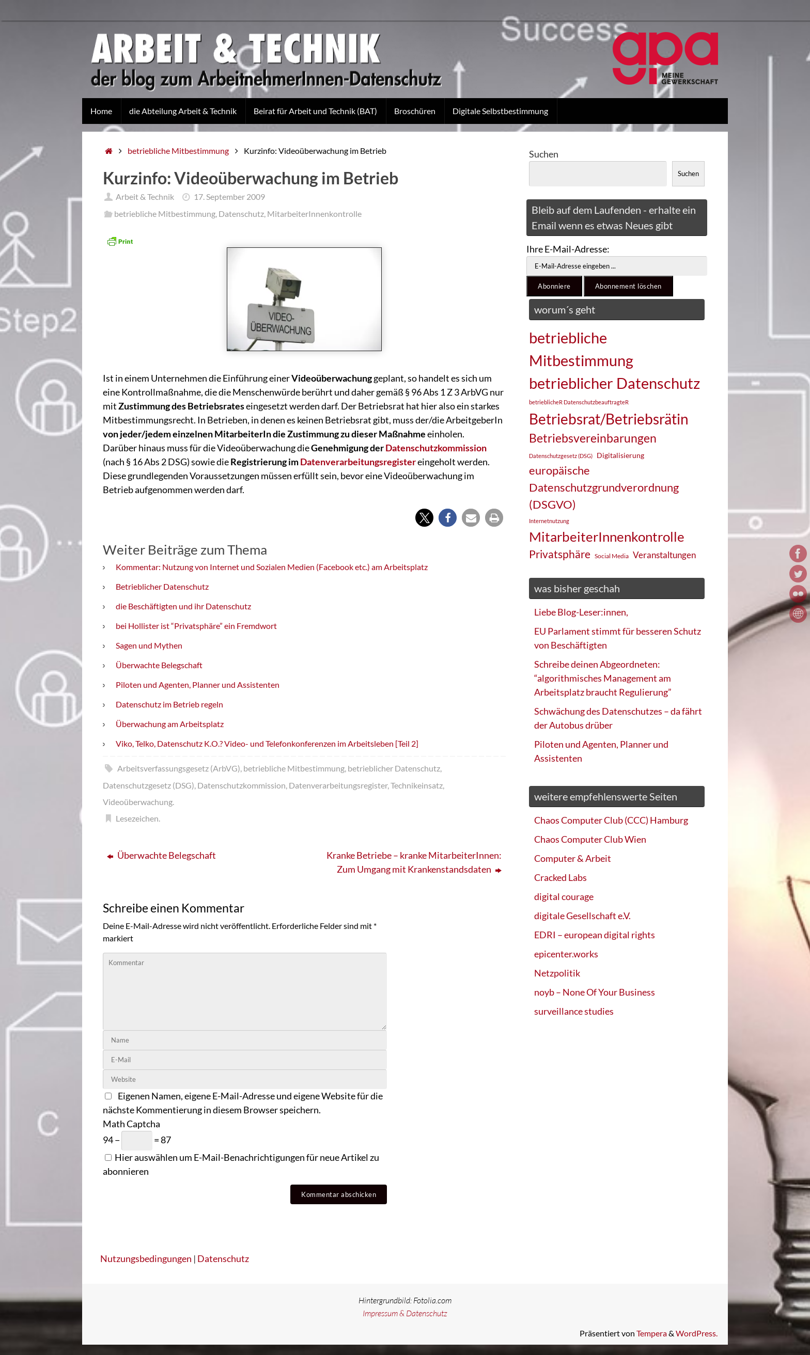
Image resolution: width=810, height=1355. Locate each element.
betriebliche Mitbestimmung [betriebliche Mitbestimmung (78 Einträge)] (581, 348)
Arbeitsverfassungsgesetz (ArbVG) (178, 768)
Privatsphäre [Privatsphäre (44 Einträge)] (559, 554)
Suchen (543, 154)
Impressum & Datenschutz (405, 1313)
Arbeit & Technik (145, 196)
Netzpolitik (557, 973)
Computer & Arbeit (572, 858)
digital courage (564, 896)
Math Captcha (131, 1123)
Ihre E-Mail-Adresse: (568, 249)
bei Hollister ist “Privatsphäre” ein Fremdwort (196, 626)
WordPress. (697, 1333)
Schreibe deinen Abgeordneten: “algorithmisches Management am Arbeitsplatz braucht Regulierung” (603, 678)
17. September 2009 (229, 196)
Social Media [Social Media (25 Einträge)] (612, 556)
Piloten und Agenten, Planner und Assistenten (197, 684)
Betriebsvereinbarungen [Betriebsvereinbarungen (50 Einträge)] (593, 438)
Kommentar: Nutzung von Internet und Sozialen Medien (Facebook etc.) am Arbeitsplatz (272, 567)
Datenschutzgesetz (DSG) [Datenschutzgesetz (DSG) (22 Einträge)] (561, 455)
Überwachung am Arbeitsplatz (170, 724)
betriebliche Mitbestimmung (178, 150)
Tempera (651, 1333)
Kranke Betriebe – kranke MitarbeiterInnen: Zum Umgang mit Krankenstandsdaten (414, 862)
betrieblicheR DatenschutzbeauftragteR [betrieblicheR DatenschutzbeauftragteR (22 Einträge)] (579, 402)
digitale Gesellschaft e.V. (582, 915)
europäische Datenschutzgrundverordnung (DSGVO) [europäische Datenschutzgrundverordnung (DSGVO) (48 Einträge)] (604, 487)
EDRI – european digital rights (594, 934)
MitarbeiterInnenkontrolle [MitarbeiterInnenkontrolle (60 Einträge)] (606, 536)
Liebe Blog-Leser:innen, (581, 612)
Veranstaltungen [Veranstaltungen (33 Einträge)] (664, 555)
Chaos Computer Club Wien (590, 839)
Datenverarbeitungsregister (358, 461)
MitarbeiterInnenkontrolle (314, 213)
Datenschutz (241, 213)
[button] (424, 518)
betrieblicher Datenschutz (394, 768)
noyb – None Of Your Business (594, 992)
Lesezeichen (137, 818)
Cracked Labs (560, 877)
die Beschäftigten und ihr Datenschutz (183, 606)
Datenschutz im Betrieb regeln (169, 704)
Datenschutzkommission (436, 447)
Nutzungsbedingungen (146, 1258)
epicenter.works (566, 953)
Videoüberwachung (138, 802)
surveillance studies (574, 1011)
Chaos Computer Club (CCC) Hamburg (611, 820)
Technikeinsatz (417, 785)
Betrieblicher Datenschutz (162, 586)
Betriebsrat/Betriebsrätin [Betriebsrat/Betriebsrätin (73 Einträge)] (609, 419)
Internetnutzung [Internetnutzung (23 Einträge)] (549, 520)
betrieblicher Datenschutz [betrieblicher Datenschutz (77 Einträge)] (614, 383)
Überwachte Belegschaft (159, 665)
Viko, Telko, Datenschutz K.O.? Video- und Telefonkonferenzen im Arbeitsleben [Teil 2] (267, 743)
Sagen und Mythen (149, 645)
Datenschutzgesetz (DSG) (148, 785)
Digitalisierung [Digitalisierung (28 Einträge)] (620, 455)
